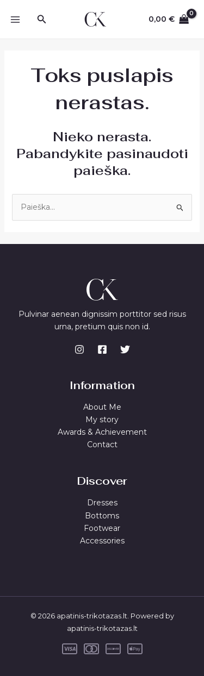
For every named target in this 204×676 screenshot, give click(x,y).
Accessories (102, 541)
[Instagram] (79, 349)
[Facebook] (102, 349)
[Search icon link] (42, 19)
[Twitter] (125, 349)
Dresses (102, 503)
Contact (102, 444)
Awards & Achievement (102, 432)
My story (102, 419)
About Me (102, 407)
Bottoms (102, 516)
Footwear (102, 528)
